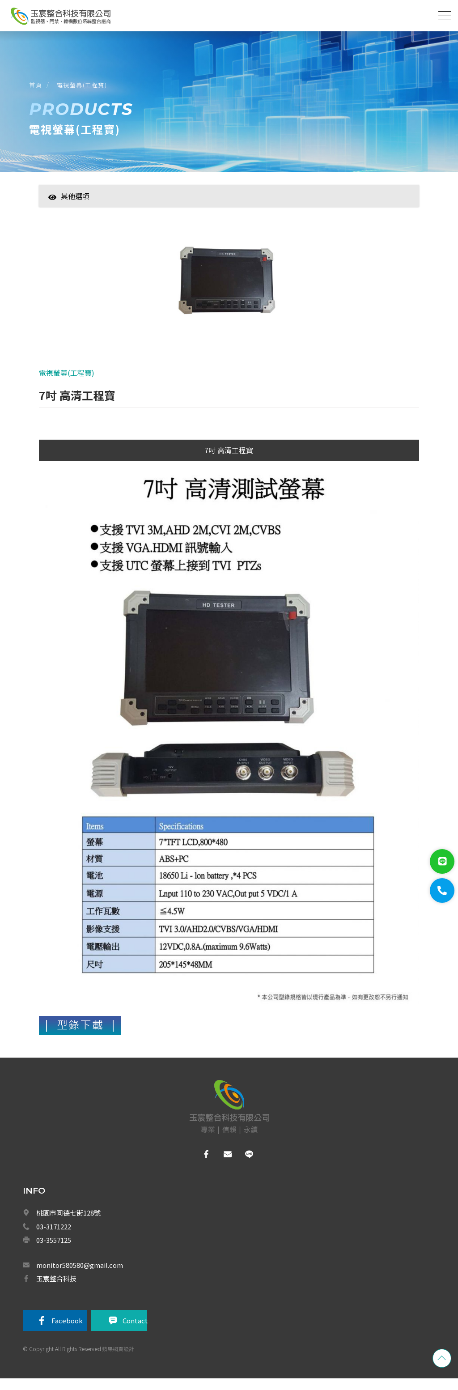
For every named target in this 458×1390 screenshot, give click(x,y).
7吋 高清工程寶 (228, 460)
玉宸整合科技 (56, 1288)
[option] (229, 290)
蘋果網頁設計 (118, 1360)
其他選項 (68, 203)
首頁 (37, 89)
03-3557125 (53, 1250)
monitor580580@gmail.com (79, 1275)
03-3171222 (53, 1236)
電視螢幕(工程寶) (84, 89)
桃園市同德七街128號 (68, 1223)
